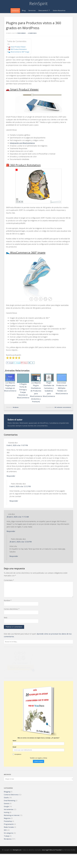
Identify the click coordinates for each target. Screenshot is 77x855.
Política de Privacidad (55, 851)
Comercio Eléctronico (11, 796)
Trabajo (6, 837)
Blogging (7, 793)
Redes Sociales (9, 828)
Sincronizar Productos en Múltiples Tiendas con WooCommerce (62, 383)
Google (6, 808)
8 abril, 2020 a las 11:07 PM (23, 447)
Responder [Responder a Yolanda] (11, 477)
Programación (9, 825)
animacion (59, 406)
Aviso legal (45, 851)
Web (5, 619)
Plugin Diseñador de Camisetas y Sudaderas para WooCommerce (49, 385)
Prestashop (8, 822)
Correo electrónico (11, 610)
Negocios (7, 819)
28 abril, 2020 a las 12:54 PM (26, 543)
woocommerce (67, 406)
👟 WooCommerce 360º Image (18, 52)
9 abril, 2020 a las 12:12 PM (26, 488)
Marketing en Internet (11, 816)
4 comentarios (32, 33)
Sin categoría (8, 834)
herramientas (8, 811)
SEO (5, 831)
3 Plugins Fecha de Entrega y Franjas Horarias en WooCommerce (23, 385)
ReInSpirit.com (17, 851)
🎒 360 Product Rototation (17, 49)
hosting (6, 814)
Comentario (9, 581)
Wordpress (16, 406)
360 (55, 406)
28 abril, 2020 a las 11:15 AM (24, 518)
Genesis (6, 805)
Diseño (6, 799)
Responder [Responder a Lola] (11, 533)
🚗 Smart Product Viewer (17, 47)
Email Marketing (9, 802)
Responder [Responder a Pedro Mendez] (13, 502)
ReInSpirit (38, 3)
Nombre (8, 602)
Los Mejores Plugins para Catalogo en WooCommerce (10, 382)
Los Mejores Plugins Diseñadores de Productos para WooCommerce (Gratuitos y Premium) (36, 387)
